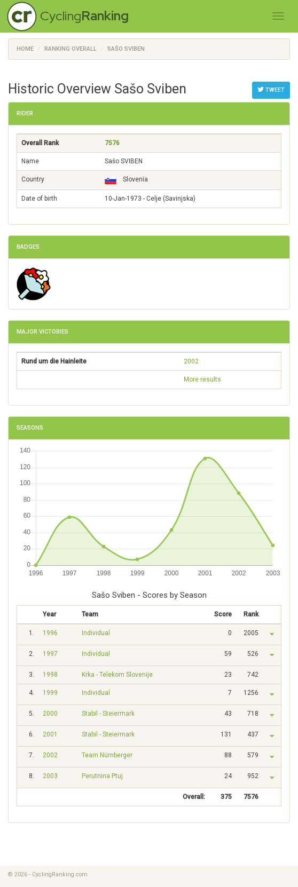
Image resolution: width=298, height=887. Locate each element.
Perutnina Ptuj (102, 776)
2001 (50, 734)
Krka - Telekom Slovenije (117, 674)
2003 (50, 776)
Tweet (271, 89)
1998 (50, 674)
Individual (96, 633)
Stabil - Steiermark (108, 713)
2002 (191, 361)
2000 (50, 713)
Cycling (84, 15)
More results (202, 379)
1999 (50, 692)
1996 (50, 633)
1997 (50, 654)
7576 (112, 143)
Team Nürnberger (107, 755)
